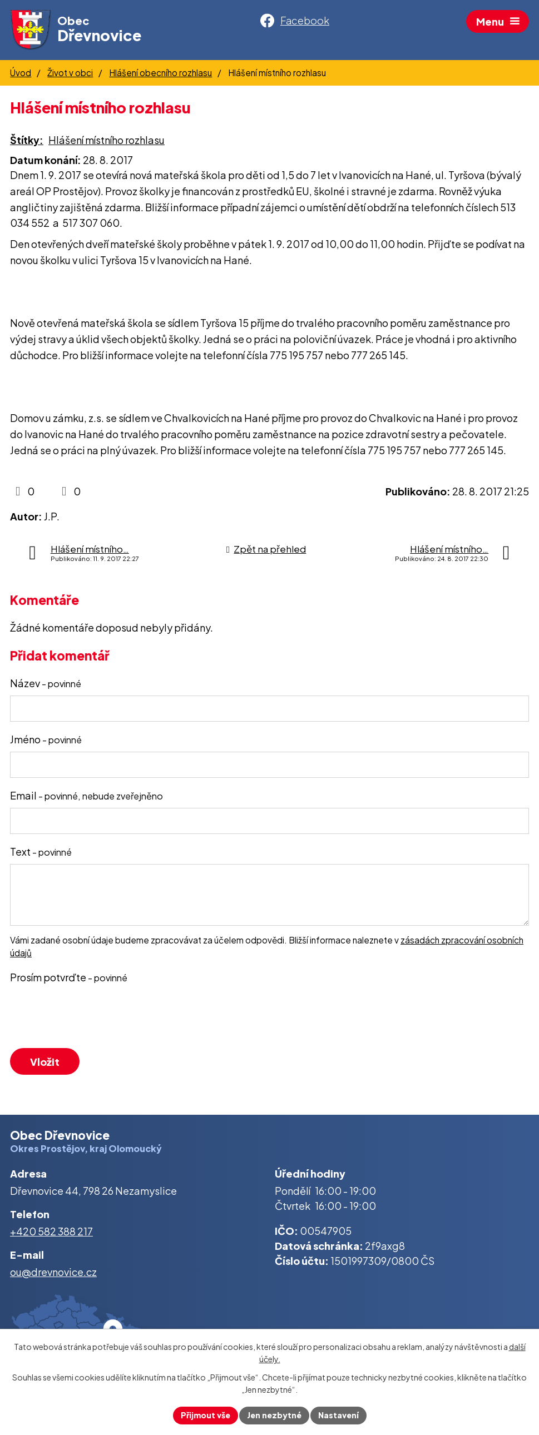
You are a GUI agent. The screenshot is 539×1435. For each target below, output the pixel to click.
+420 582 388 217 (51, 1231)
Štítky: (26, 139)
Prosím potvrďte (68, 977)
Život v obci (70, 72)
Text (41, 851)
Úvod (20, 72)
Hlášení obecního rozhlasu (160, 72)
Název (45, 683)
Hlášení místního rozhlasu (106, 139)
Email (86, 795)
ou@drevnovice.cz (53, 1271)
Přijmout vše (205, 1415)
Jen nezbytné (274, 1415)
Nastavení (338, 1415)
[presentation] (91, 1017)
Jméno (46, 739)
